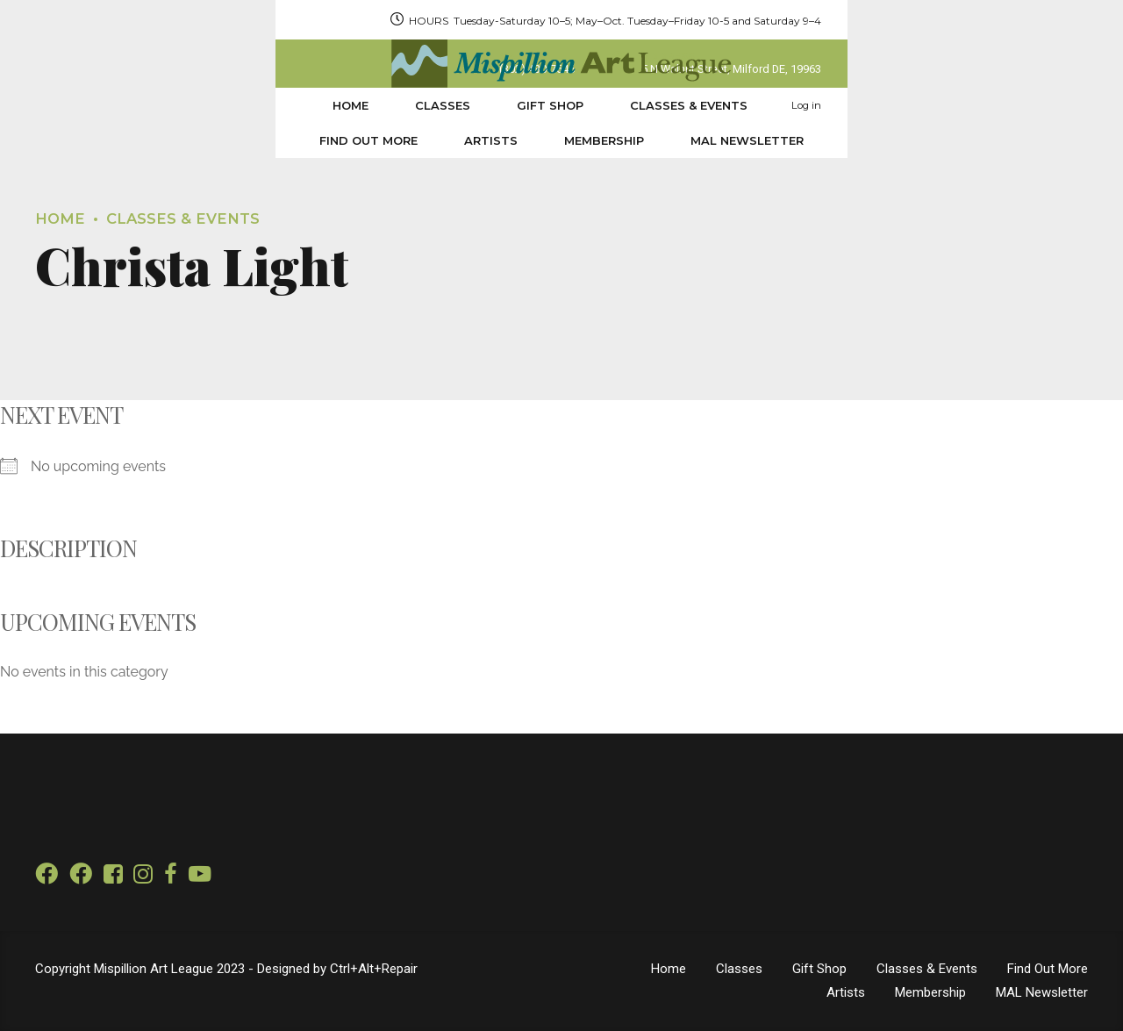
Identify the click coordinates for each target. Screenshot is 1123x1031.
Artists (721, 105)
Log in (1047, 105)
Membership (835, 105)
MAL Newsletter (977, 105)
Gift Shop (306, 105)
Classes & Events (445, 105)
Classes (198, 105)
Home (107, 105)
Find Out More (599, 105)
